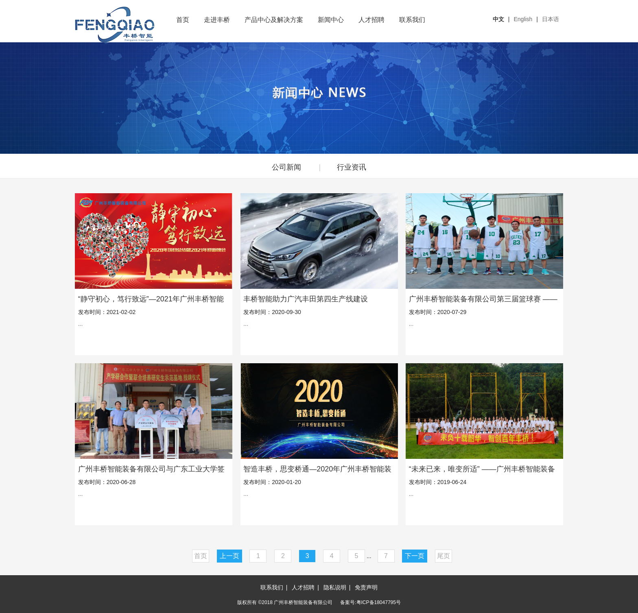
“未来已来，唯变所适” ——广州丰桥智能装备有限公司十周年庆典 (482, 469)
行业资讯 (351, 167)
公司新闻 (286, 167)
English (522, 19)
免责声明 (366, 587)
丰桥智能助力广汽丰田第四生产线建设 (305, 299)
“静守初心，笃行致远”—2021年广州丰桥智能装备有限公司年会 (151, 299)
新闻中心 (331, 19)
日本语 (550, 19)
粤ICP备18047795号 (378, 602)
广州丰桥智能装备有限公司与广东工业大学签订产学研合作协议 (151, 469)
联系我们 (412, 19)
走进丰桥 (217, 19)
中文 (498, 19)
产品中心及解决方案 (274, 19)
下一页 (414, 555)
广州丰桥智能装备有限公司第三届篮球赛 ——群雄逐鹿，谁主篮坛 (483, 299)
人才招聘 (371, 19)
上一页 (229, 555)
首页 (182, 19)
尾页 (443, 555)
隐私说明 (334, 587)
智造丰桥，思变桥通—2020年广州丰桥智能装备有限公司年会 (317, 469)
